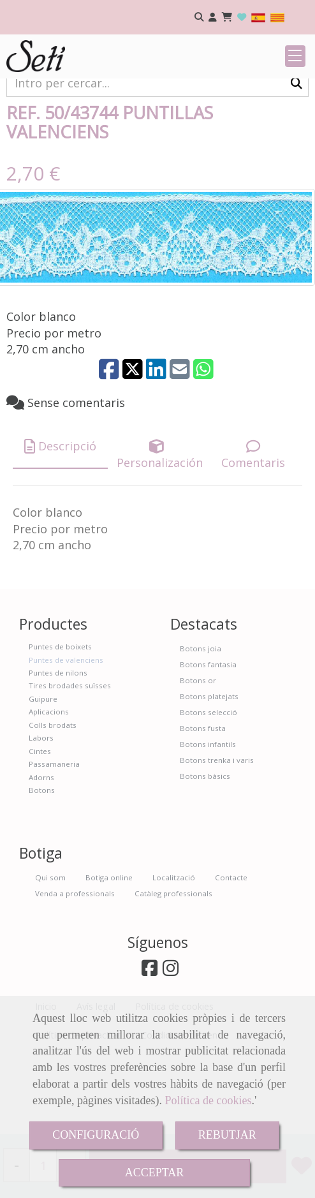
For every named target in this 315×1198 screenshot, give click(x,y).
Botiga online (109, 956)
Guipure (43, 777)
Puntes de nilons (58, 751)
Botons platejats (209, 775)
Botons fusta (203, 806)
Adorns (41, 856)
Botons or (198, 759)
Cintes (40, 829)
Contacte (231, 956)
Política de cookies (208, 1100)
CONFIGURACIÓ (95, 1134)
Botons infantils (208, 822)
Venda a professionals (75, 972)
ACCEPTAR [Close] (154, 1172)
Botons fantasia (208, 743)
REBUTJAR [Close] (227, 1134)
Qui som (50, 956)
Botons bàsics (205, 854)
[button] (212, 17)
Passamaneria (54, 842)
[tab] (60, 524)
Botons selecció (208, 790)
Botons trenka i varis (217, 838)
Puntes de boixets (60, 725)
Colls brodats (53, 803)
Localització (173, 956)
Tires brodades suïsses (70, 764)
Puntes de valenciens (66, 738)
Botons (42, 868)
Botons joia (200, 727)
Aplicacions (49, 790)
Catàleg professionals (173, 972)
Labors (41, 816)
